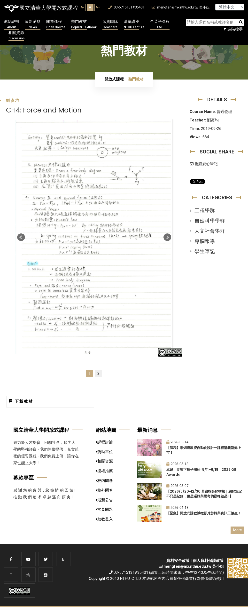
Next (167, 237)
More (237, 530)
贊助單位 (104, 451)
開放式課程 (114, 79)
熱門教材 (84, 24)
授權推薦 (104, 471)
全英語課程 (160, 24)
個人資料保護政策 (208, 560)
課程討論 (104, 442)
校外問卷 (104, 490)
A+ (98, 7)
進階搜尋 (233, 29)
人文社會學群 (209, 231)
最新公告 (104, 500)
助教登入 (104, 519)
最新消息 (32, 24)
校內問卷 (104, 480)
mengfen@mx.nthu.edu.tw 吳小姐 (180, 7)
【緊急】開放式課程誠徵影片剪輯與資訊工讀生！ (203, 513)
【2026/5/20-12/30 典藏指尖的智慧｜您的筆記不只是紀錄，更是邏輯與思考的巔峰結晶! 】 (204, 494)
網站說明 (11, 24)
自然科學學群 (209, 221)
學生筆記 (204, 251)
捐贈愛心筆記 (204, 163)
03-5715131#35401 (126, 7)
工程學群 (204, 211)
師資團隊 (110, 24)
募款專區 (23, 477)
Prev (21, 237)
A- (82, 7)
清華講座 (134, 24)
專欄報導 (204, 241)
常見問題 (104, 509)
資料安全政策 (178, 560)
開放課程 (55, 24)
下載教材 (21, 401)
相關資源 (16, 35)
